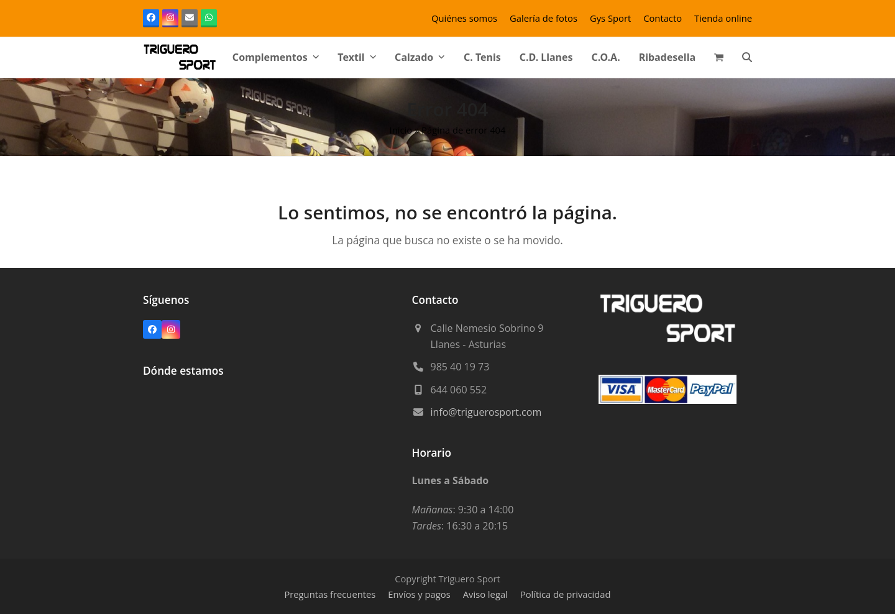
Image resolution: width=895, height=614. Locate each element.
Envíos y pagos (419, 594)
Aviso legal (485, 594)
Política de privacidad (565, 594)
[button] (719, 57)
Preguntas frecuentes (329, 594)
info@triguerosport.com (486, 412)
